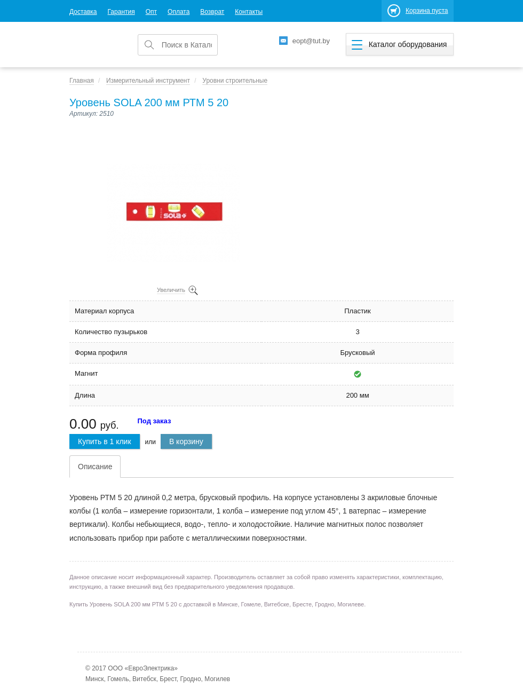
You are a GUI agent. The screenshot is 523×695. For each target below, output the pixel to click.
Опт (151, 11)
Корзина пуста (427, 10)
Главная (81, 80)
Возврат (212, 11)
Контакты (249, 11)
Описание (95, 466)
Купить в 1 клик (104, 441)
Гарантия (121, 11)
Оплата (178, 11)
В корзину (186, 441)
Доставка (83, 11)
